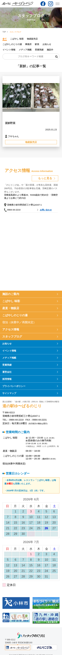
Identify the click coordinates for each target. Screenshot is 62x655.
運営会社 (7, 372)
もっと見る (45, 178)
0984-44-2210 (14, 210)
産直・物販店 (10, 308)
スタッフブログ (12, 336)
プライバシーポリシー (13, 386)
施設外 (50, 49)
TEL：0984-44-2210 (13, 419)
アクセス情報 (10, 329)
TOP (4, 32)
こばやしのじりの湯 (12, 44)
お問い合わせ (46, 210)
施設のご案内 (10, 294)
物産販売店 (32, 39)
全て (4, 39)
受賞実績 (39, 49)
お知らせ (46, 44)
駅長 (37, 44)
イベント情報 (8, 49)
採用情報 (7, 379)
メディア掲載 (25, 49)
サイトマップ (9, 393)
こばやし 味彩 (17, 39)
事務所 (28, 44)
